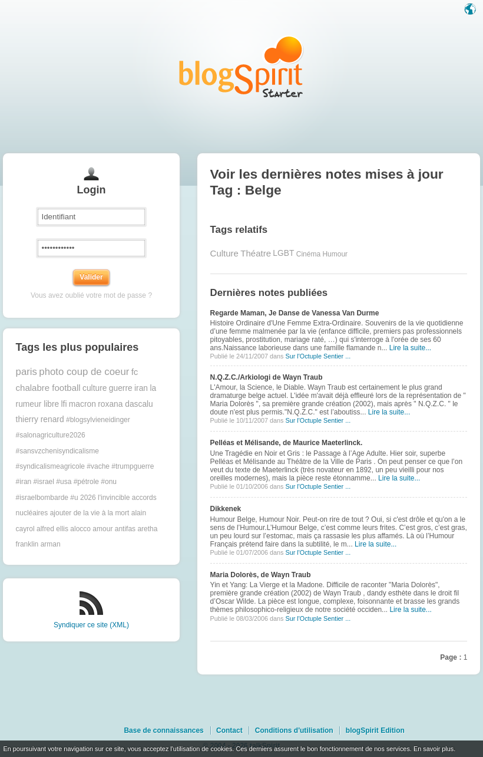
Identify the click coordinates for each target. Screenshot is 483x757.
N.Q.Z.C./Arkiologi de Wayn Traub (266, 377)
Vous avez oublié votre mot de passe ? (91, 295)
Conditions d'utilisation (294, 730)
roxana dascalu (125, 404)
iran (141, 388)
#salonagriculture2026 (50, 435)
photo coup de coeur (84, 371)
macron (82, 404)
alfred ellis (52, 529)
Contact (229, 730)
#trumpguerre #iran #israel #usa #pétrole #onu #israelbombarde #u (85, 482)
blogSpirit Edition (375, 730)
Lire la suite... (410, 348)
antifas (125, 529)
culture (94, 388)
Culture (224, 253)
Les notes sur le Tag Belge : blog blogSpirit (241, 66)
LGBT (283, 253)
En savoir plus (433, 748)
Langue (471, 10)
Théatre (255, 253)
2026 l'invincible (105, 497)
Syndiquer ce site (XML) (91, 625)
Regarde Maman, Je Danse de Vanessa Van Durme (294, 313)
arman (51, 544)
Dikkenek (226, 509)
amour (102, 529)
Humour (335, 253)
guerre (121, 388)
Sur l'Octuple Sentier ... (317, 356)
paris (26, 371)
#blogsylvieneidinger (98, 420)
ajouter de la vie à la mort (90, 513)
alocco (80, 529)
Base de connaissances (163, 730)
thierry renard (40, 419)
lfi (64, 404)
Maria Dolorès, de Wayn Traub (260, 575)
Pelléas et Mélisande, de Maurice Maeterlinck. (286, 443)
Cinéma (308, 253)
